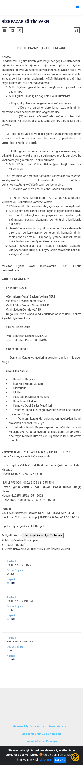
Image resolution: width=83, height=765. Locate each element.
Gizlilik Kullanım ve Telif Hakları (41, 734)
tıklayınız (45, 759)
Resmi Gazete (57, 726)
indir (11, 583)
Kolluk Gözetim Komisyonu (43, 741)
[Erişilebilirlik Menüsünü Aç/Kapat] (75, 757)
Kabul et (60, 759)
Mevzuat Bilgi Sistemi (26, 726)
